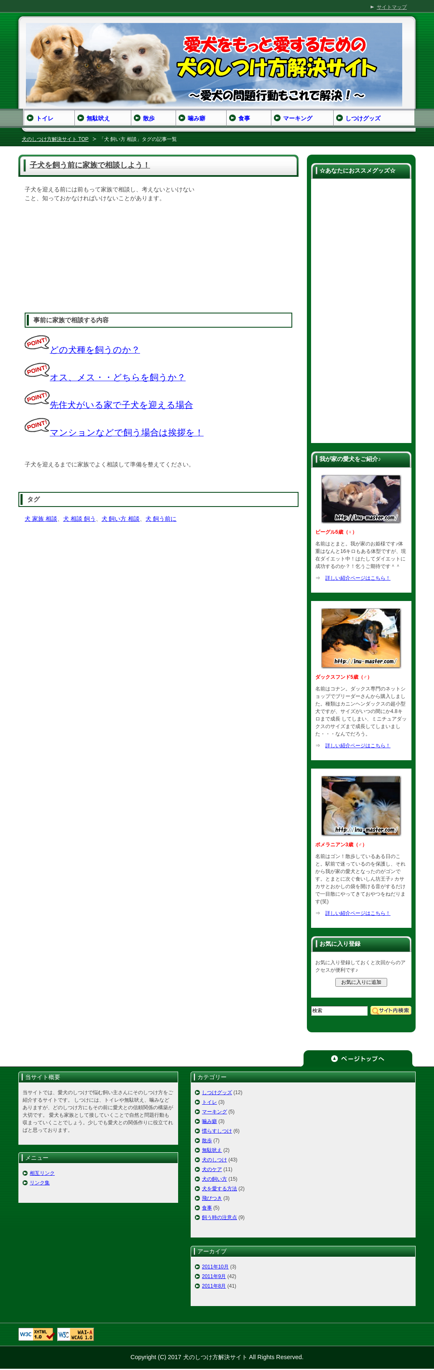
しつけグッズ (217, 1092)
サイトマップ (392, 7)
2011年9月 (214, 1276)
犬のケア (212, 1169)
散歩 (207, 1140)
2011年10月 (215, 1267)
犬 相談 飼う (79, 518)
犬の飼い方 (214, 1179)
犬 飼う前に (161, 518)
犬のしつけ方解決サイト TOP (55, 139)
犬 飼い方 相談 (121, 518)
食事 (207, 1208)
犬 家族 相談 (41, 518)
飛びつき (212, 1198)
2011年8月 (214, 1286)
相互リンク (42, 1173)
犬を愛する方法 (219, 1189)
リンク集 (40, 1183)
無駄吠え (212, 1150)
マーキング (214, 1112)
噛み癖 (209, 1121)
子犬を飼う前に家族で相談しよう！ (90, 165)
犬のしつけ (214, 1160)
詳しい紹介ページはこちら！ (358, 578)
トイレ (209, 1102)
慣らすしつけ (217, 1131)
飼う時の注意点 (219, 1217)
